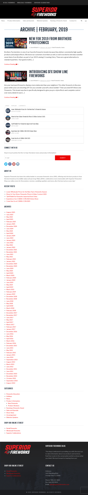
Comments (22, 105)
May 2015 (9, 350)
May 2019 (9, 285)
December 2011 (11, 369)
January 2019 (10, 294)
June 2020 (9, 268)
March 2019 (10, 289)
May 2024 (9, 231)
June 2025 (9, 214)
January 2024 (10, 235)
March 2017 (10, 324)
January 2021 (10, 261)
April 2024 (9, 233)
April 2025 (9, 219)
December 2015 (11, 345)
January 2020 (10, 280)
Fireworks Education (13, 394)
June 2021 (9, 254)
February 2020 (11, 278)
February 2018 (11, 310)
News (3, 21)
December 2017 (11, 313)
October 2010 (11, 378)
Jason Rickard (34, 47)
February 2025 (11, 221)
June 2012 (9, 367)
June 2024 (9, 228)
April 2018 (9, 306)
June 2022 (9, 243)
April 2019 (9, 287)
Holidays (9, 396)
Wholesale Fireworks (24, 3)
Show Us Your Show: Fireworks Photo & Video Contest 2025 (28, 117)
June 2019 (9, 282)
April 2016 (9, 338)
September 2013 (12, 359)
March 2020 (10, 275)
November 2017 (11, 315)
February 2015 (11, 352)
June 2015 (9, 348)
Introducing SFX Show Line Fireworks (48, 74)
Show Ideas (10, 413)
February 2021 (11, 259)
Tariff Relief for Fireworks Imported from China (24, 124)
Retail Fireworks (9, 3)
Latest (7, 105)
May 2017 (9, 320)
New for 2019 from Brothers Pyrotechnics (50, 40)
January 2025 (10, 224)
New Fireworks (56, 47)
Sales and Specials (28, 21)
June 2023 (9, 238)
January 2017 (10, 329)
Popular (14, 105)
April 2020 (9, 273)
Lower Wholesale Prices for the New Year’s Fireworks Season (28, 109)
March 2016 (10, 341)
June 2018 (9, 301)
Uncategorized (11, 415)
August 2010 (10, 383)
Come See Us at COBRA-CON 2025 (20, 138)
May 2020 (9, 271)
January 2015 (10, 355)
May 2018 (9, 303)
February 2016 (11, 343)
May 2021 (9, 257)
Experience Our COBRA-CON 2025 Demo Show (24, 131)
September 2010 (12, 381)
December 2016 (11, 331)
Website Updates (42, 21)
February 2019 (11, 292)
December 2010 (11, 374)
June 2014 (9, 357)
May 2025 (9, 217)
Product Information (14, 21)
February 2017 (11, 327)
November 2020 (11, 266)
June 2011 (9, 371)
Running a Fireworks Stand (58, 21)
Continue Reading (9, 64)
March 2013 (10, 364)
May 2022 (9, 245)
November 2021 (11, 252)
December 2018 (11, 296)
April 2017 (9, 322)
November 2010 (11, 376)
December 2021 (11, 250)
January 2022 (10, 247)
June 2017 (9, 317)
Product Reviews (13, 406)
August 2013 (10, 362)
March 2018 (10, 308)
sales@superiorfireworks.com (59, 484)
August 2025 (10, 212)
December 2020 (11, 264)
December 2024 (11, 226)
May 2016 (9, 336)
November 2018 (11, 299)
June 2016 (9, 334)
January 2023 (10, 240)
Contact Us (73, 21)
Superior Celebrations (42, 3)
